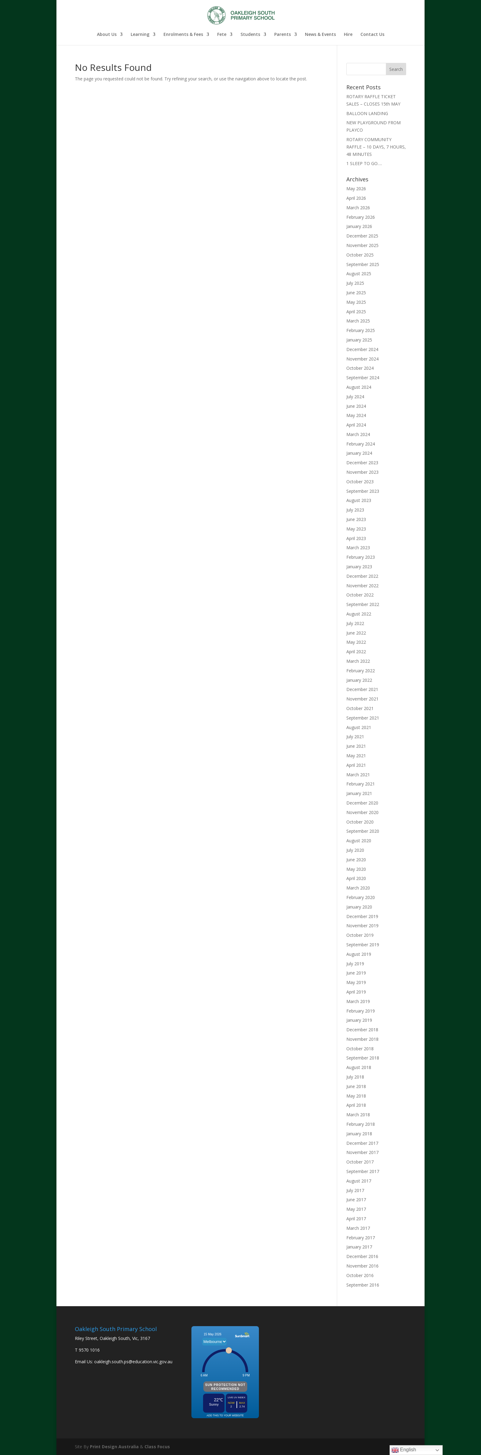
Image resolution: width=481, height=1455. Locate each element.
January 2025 (359, 340)
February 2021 (360, 784)
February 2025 (360, 330)
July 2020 (355, 850)
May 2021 (356, 755)
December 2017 (362, 1143)
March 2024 (358, 434)
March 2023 (358, 547)
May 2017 (356, 1209)
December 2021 (362, 689)
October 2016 (360, 1275)
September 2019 (362, 944)
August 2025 (358, 273)
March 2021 (358, 775)
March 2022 (358, 661)
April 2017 (356, 1219)
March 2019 (358, 1001)
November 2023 (362, 472)
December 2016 (362, 1256)
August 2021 (358, 727)
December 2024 (362, 349)
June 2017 (356, 1199)
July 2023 (355, 510)
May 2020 (356, 869)
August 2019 (358, 954)
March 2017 (358, 1228)
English (403, 1450)
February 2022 (360, 670)
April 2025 (356, 312)
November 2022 (362, 586)
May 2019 (356, 982)
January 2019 (359, 1020)
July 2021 (355, 736)
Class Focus (157, 1446)
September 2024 (362, 377)
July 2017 (355, 1190)
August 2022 (358, 614)
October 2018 (360, 1049)
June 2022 (356, 633)
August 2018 (358, 1067)
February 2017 (360, 1238)
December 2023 (362, 462)
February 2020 (360, 897)
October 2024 (360, 368)
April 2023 (356, 538)
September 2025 (362, 264)
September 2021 (362, 718)
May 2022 (356, 642)
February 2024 (360, 444)
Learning (140, 34)
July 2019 (355, 964)
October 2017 (360, 1162)
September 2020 (362, 831)
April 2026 (356, 198)
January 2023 (359, 566)
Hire (348, 34)
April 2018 (356, 1105)
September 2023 (362, 491)
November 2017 (362, 1152)
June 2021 (356, 746)
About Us (107, 34)
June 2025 (356, 292)
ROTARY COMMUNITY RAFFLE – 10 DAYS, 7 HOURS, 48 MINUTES (376, 147)
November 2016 (362, 1266)
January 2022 (359, 680)
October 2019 (360, 935)
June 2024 (356, 406)
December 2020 (362, 803)
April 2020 (356, 878)
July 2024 (355, 396)
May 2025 (356, 302)
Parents (282, 34)
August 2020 (358, 840)
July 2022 (355, 623)
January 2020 (359, 907)
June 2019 (356, 973)
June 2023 (356, 519)
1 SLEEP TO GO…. (364, 163)
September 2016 (362, 1285)
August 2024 (358, 387)
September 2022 (362, 604)
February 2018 (360, 1124)
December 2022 (362, 576)
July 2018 (355, 1077)
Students (250, 34)
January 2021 (359, 793)
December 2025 (362, 236)
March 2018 (358, 1114)
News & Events (320, 34)
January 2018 (359, 1134)
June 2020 (356, 860)
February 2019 (360, 1011)
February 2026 (360, 217)
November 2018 (362, 1039)
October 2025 (360, 255)
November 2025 (362, 245)
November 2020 (362, 812)
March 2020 (358, 888)
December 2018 (362, 1029)
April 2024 (356, 425)
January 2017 (359, 1247)
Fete (221, 34)
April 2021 (356, 765)
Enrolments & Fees (183, 34)
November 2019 (362, 925)
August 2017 (358, 1181)
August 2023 (358, 500)
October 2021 (360, 708)
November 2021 (362, 699)
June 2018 (356, 1086)
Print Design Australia (114, 1446)
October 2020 (360, 822)
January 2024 (359, 453)
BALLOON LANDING (367, 113)
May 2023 (356, 529)
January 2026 (359, 226)
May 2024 (356, 415)
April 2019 (356, 992)
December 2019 (362, 916)
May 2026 (356, 188)
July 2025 (355, 283)
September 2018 (362, 1058)
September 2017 (362, 1171)
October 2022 (360, 595)
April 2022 (356, 651)
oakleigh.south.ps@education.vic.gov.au (133, 1361)
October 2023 (360, 481)
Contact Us (372, 34)
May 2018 (356, 1096)
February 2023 (360, 557)
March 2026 (358, 207)
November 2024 (362, 359)
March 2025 (358, 321)
